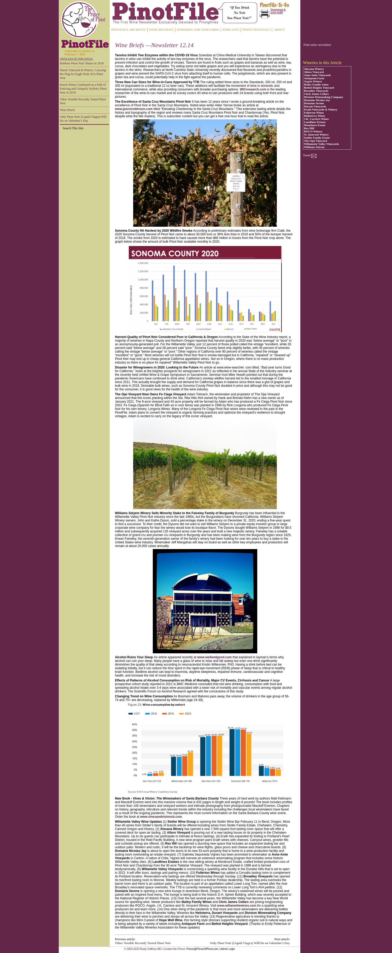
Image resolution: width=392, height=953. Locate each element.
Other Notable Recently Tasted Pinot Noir (83, 101)
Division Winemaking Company (323, 97)
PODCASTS (231, 30)
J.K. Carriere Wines (316, 118)
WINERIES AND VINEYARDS (198, 30)
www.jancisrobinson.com (134, 109)
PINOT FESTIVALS (256, 30)
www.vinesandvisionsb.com (161, 817)
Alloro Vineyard (314, 71)
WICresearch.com (253, 89)
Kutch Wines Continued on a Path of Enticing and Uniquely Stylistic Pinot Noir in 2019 (83, 88)
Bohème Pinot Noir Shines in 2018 (82, 63)
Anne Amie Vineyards (317, 75)
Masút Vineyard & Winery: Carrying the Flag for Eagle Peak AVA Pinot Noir (83, 74)
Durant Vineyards (315, 106)
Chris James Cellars (316, 93)
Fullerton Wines (314, 112)
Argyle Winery (313, 81)
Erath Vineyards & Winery (320, 109)
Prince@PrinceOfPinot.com (202, 949)
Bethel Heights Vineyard (319, 87)
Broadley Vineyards (316, 90)
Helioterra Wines (314, 115)
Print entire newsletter (317, 45)
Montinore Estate (314, 125)
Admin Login (227, 949)
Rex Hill (309, 128)
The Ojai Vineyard (315, 140)
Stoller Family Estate (317, 137)
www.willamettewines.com (236, 905)
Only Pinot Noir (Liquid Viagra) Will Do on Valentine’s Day (83, 118)
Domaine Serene (314, 103)
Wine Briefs (67, 110)
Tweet (307, 155)
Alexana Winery (314, 68)
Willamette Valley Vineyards (321, 143)
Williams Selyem (314, 147)
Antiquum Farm (314, 78)
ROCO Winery (313, 131)
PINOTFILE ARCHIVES (128, 30)
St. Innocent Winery (316, 134)
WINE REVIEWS (161, 30)
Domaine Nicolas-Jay (317, 100)
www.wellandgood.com (214, 657)
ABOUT (279, 30)
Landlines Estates (315, 122)
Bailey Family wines (316, 84)
